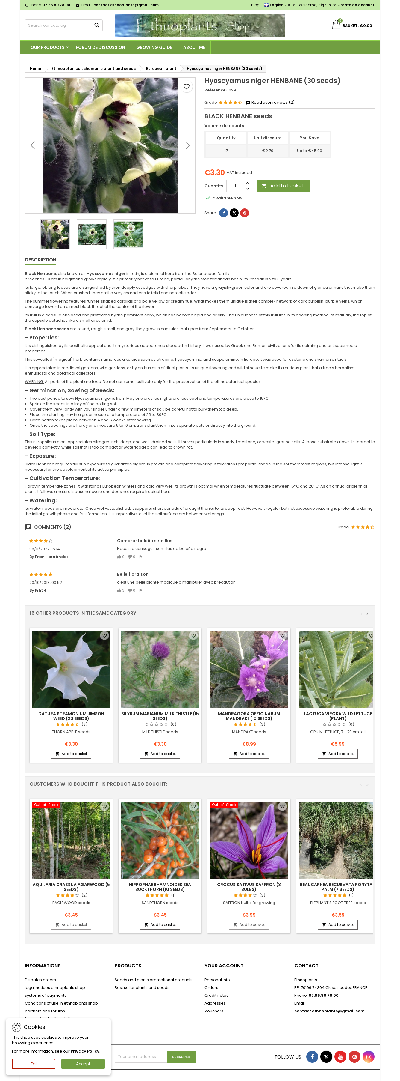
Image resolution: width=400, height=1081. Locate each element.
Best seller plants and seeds (142, 987)
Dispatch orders (40, 980)
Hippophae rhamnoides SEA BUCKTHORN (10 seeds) (160, 887)
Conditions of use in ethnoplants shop (61, 1003)
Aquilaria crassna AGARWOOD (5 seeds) (71, 887)
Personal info (217, 980)
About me (194, 47)
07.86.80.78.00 (56, 4)
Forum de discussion (100, 47)
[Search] (64, 25)
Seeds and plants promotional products (154, 980)
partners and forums (45, 1011)
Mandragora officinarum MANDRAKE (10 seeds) (249, 716)
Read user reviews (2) (270, 102)
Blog (255, 4)
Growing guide (154, 47)
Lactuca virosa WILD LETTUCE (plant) (338, 716)
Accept (83, 1064)
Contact (306, 965)
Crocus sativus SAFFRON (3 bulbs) (249, 887)
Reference (214, 90)
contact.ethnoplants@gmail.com (126, 4)
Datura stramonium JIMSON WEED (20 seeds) (71, 716)
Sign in (324, 4)
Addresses (215, 1003)
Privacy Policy (85, 1051)
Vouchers (213, 1011)
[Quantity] (235, 186)
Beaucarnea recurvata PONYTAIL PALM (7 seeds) (338, 887)
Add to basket (282, 185)
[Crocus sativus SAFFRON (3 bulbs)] (249, 805)
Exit (34, 1064)
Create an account (356, 4)
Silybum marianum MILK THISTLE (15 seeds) (160, 716)
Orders (211, 987)
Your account (223, 965)
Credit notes (216, 995)
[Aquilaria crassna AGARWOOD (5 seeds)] (71, 805)
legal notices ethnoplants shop (55, 987)
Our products (48, 47)
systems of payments (45, 995)
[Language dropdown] (280, 5)
